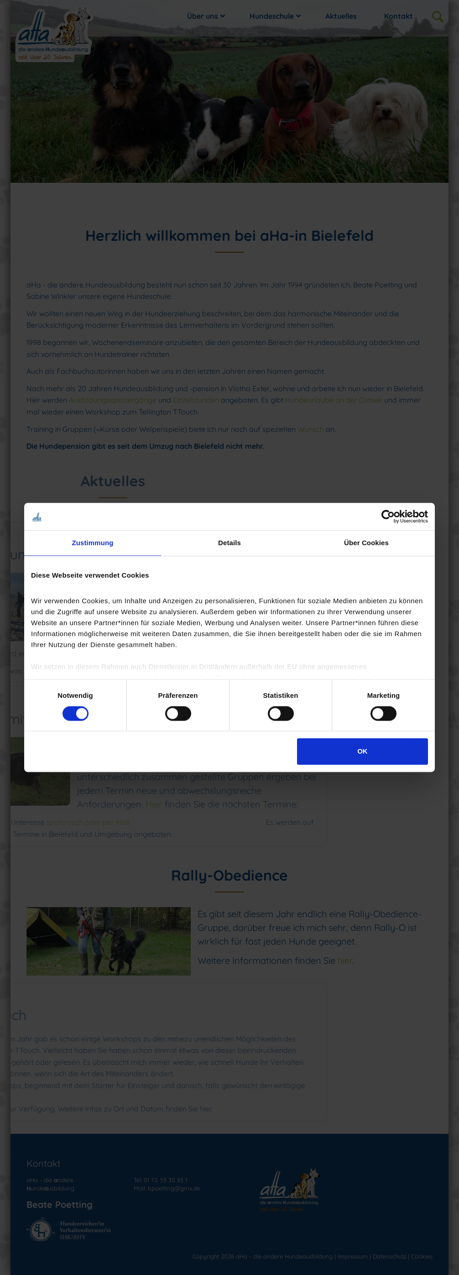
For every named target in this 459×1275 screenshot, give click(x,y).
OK (362, 751)
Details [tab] (229, 543)
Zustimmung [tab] (93, 543)
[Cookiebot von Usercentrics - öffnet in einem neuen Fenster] (388, 516)
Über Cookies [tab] (366, 543)
